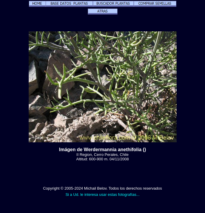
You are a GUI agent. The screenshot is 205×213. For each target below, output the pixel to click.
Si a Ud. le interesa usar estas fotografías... (102, 194)
